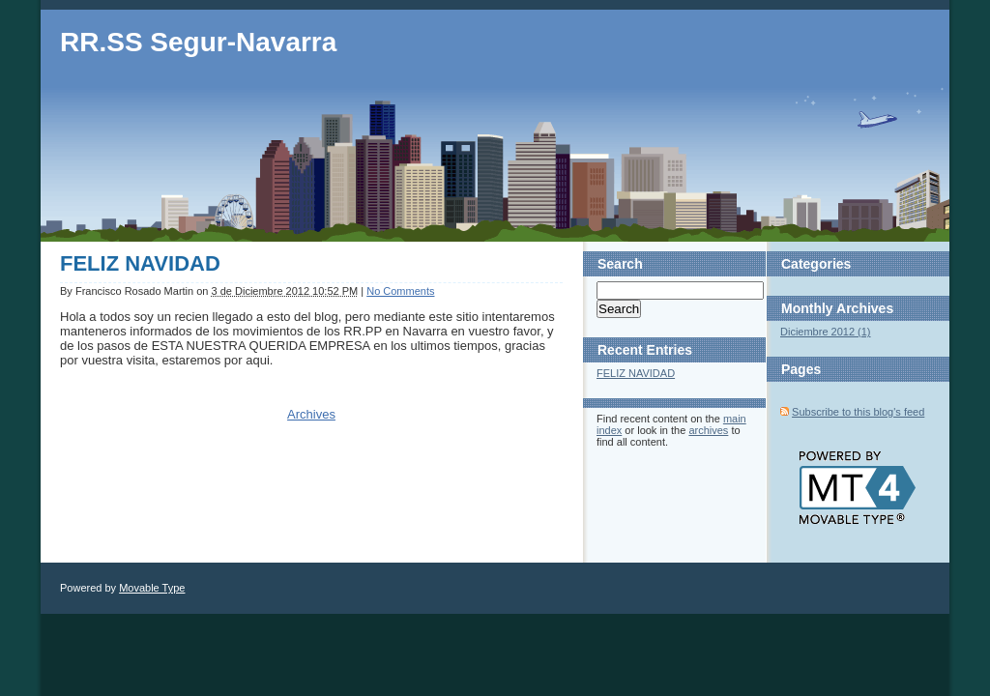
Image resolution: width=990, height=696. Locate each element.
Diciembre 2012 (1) (825, 331)
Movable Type (152, 588)
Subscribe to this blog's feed (858, 412)
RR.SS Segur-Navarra (198, 42)
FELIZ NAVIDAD (140, 263)
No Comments (400, 291)
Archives (311, 414)
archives (708, 430)
